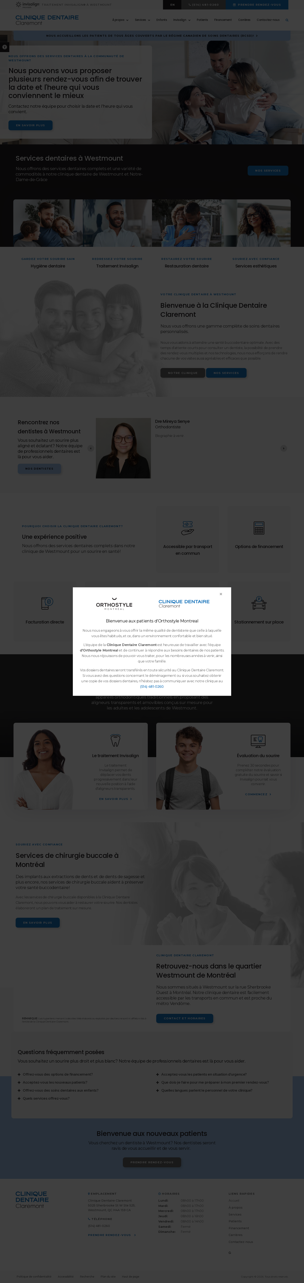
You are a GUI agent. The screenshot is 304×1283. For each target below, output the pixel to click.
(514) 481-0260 (151, 687)
